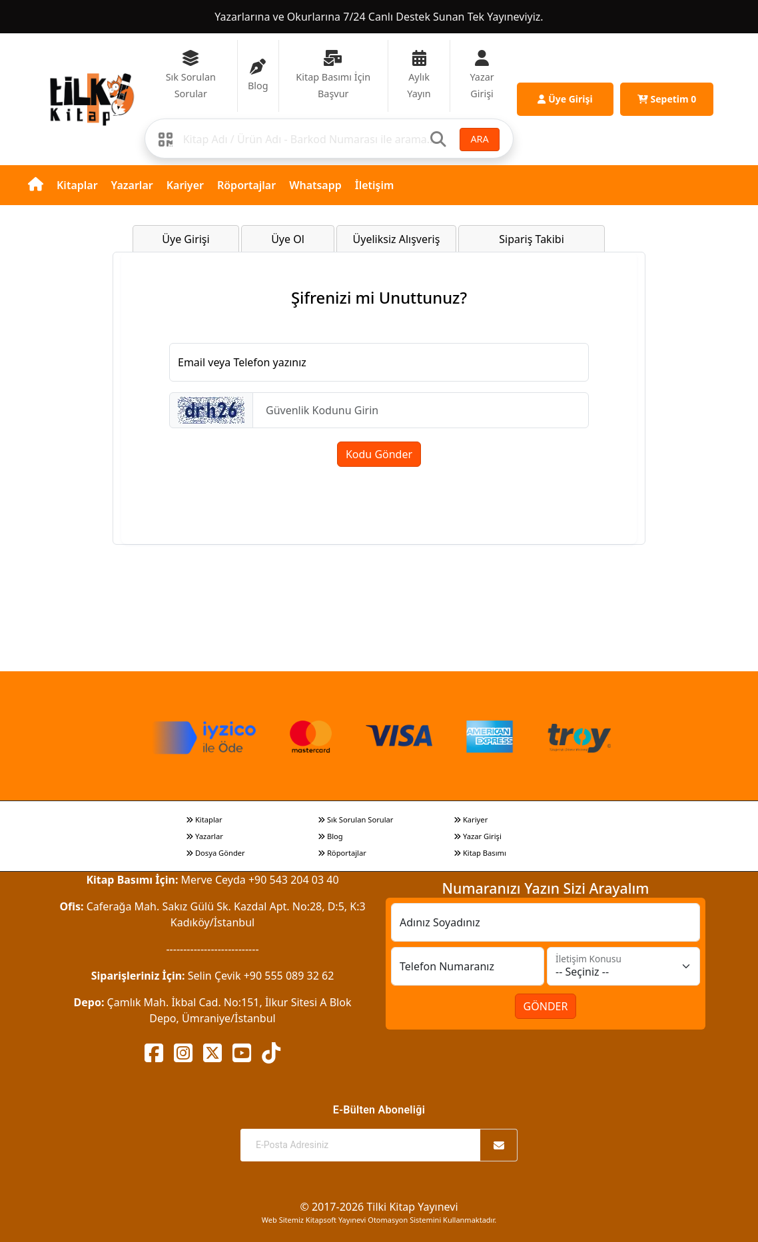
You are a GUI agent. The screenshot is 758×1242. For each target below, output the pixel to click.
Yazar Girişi (478, 836)
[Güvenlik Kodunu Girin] (420, 410)
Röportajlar (246, 185)
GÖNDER (546, 1006)
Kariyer (185, 185)
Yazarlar (132, 185)
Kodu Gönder (379, 454)
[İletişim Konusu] (623, 966)
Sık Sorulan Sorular (355, 819)
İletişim (374, 185)
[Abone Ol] (499, 1145)
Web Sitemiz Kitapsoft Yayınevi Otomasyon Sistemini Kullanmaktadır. (379, 1220)
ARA (479, 139)
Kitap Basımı (480, 853)
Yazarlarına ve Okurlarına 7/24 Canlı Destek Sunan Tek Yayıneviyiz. (378, 16)
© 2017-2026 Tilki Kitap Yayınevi (379, 1206)
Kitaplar (77, 185)
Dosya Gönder (215, 853)
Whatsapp (315, 185)
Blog (330, 836)
